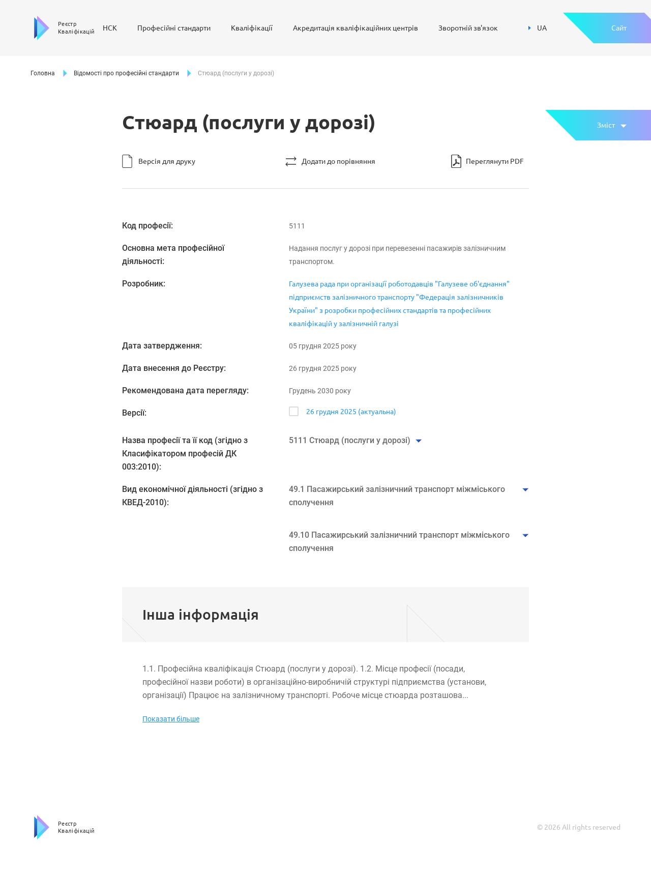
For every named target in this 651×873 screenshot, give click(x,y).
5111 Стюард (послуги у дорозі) (349, 440)
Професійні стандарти (174, 28)
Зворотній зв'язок (468, 28)
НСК (110, 28)
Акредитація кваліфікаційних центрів (355, 28)
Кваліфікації (252, 28)
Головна (43, 73)
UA (537, 28)
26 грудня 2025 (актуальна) (351, 412)
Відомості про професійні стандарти (126, 73)
